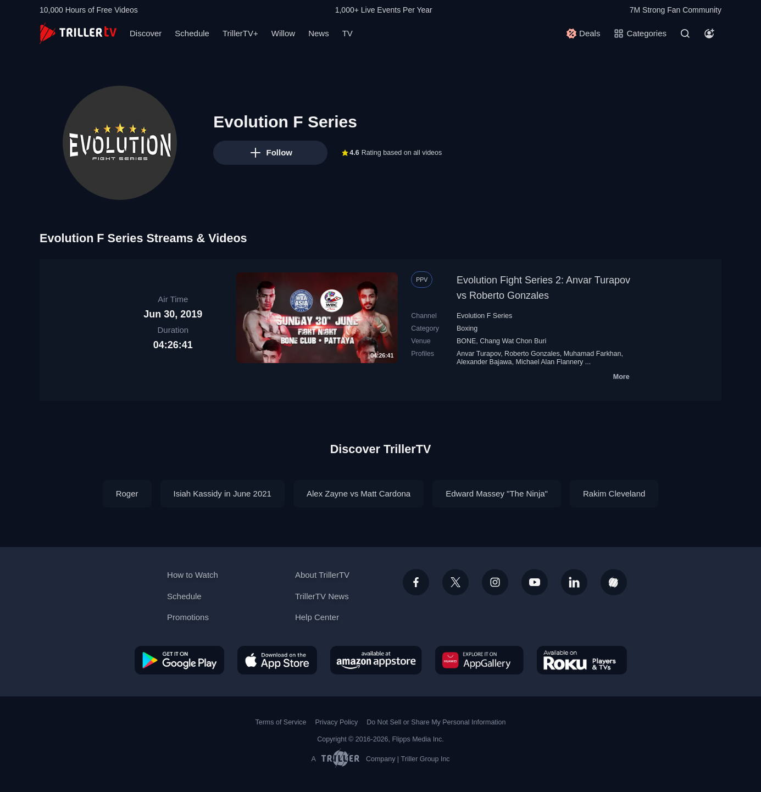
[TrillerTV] (78, 33)
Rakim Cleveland (614, 493)
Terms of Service (281, 722)
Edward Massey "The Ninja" (497, 493)
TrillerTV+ (240, 33)
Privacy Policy (336, 722)
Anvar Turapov (479, 354)
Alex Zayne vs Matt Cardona (358, 493)
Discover (146, 33)
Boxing (467, 328)
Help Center (317, 617)
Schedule (192, 33)
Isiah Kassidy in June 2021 (222, 493)
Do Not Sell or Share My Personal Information (436, 722)
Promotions (188, 617)
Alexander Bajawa (484, 362)
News (318, 33)
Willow (283, 33)
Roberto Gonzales (532, 354)
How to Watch (192, 574)
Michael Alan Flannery (549, 362)
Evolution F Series (484, 316)
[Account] (709, 33)
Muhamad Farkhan (592, 354)
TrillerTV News (322, 596)
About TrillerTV (322, 574)
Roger (127, 493)
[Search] (685, 33)
